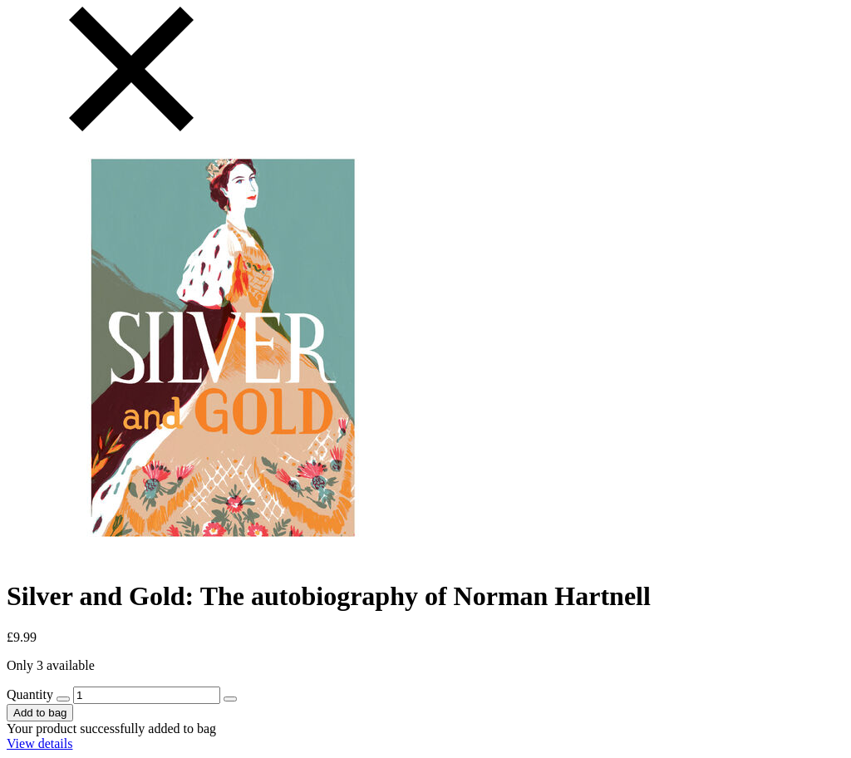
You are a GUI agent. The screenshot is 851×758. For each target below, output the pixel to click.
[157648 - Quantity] (146, 695)
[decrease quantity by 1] (63, 698)
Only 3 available (51, 665)
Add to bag (39, 712)
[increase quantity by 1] (230, 698)
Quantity (30, 694)
